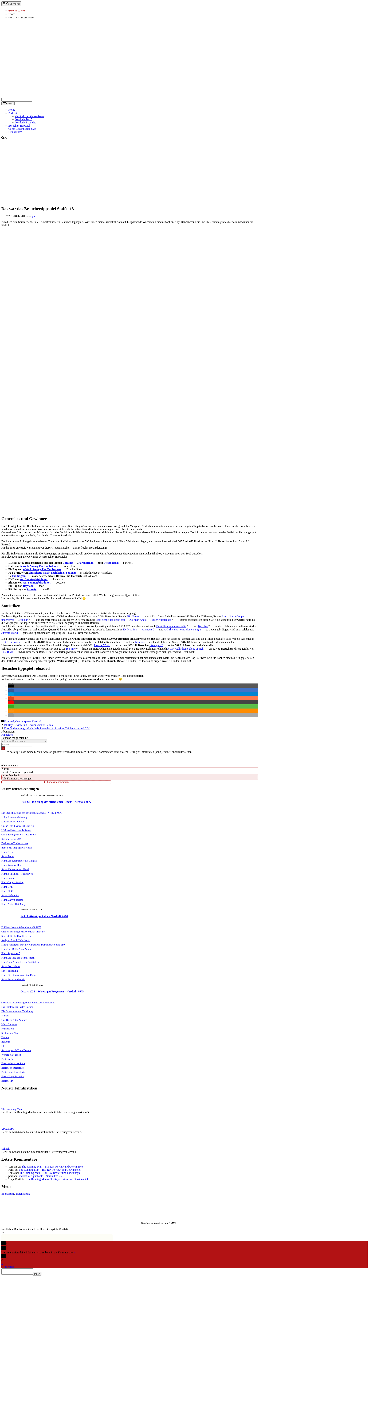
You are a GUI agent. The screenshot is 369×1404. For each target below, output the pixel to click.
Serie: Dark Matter (10, 966)
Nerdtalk (37, 721)
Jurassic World (9, 632)
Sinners (5, 1015)
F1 (2, 1046)
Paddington (19, 575)
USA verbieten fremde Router (16, 830)
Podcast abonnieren (58, 782)
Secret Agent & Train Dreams (16, 1050)
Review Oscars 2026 (11, 839)
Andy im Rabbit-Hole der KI (15, 940)
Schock (5, 1148)
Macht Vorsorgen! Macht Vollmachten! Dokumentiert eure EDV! (33, 944)
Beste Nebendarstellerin (13, 1063)
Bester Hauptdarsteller (12, 1076)
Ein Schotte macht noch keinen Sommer (52, 572)
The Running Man (11, 1109)
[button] (11, 686)
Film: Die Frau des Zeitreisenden (17, 957)
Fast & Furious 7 (10, 642)
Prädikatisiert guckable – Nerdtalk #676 (39, 1175)
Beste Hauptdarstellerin (13, 1072)
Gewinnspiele (16, 10)
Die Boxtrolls (111, 562)
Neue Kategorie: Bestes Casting (17, 1006)
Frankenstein (7, 1028)
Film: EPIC (7, 891)
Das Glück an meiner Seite (171, 626)
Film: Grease (7, 878)
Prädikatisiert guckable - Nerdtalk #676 (44, 916)
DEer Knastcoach (161, 619)
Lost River (7, 651)
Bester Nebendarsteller (12, 1067)
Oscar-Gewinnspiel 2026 (22, 128)
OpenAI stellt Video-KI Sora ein (17, 825)
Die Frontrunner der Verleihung (17, 1011)
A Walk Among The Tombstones (39, 566)
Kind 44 (23, 619)
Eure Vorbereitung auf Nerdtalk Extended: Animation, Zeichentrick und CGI (46, 728)
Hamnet (5, 1037)
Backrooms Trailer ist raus (14, 843)
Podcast (14, 113)
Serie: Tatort (7, 856)
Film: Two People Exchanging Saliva (20, 962)
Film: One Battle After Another (17, 949)
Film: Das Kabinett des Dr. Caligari (19, 860)
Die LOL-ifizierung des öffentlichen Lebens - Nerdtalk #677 (56, 801)
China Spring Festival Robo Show (18, 834)
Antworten (8, 1266)
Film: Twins (7, 886)
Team (11, 14)
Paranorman (85, 562)
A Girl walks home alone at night (182, 629)
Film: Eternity (8, 852)
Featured (9, 721)
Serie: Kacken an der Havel (15, 869)
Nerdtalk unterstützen (21, 17)
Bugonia (5, 1041)
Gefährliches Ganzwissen (29, 116)
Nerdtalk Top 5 (23, 119)
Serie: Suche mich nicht (13, 979)
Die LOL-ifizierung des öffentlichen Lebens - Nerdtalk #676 (31, 812)
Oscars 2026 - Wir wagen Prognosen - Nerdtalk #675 (27, 1002)
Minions (139, 642)
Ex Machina (130, 629)
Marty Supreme (9, 1024)
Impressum (7, 1193)
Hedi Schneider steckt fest (110, 619)
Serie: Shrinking (9, 970)
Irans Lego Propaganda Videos (16, 847)
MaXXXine (8, 1128)
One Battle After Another (14, 1020)
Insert (41, 1275)
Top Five (203, 626)
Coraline (68, 562)
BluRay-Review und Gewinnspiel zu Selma (28, 724)
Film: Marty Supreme (12, 899)
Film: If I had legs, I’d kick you (17, 873)
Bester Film (7, 1080)
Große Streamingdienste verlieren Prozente (23, 931)
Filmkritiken (15, 131)
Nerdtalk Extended (25, 122)
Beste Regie (7, 1059)
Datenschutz (23, 1193)
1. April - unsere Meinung (14, 817)
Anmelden (7, 734)
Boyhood (28, 585)
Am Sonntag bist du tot (34, 579)
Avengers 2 (148, 629)
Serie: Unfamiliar (10, 895)
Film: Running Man (11, 865)
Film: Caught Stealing (12, 882)
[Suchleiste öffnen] (4, 138)
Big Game (133, 616)
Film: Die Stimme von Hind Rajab (18, 975)
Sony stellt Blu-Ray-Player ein (16, 936)
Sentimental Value (10, 1033)
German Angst (138, 619)
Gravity (31, 589)
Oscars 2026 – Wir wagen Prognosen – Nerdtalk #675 (52, 991)
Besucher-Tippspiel (19, 125)
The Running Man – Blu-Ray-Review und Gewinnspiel (53, 1166)
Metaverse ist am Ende (12, 821)
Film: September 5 (10, 953)
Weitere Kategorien (11, 1054)
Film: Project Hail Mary (13, 904)
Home (11, 109)
